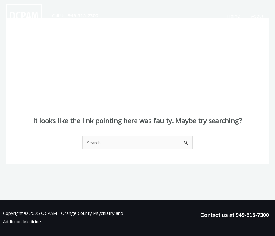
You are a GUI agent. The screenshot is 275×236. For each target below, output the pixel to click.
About (258, 16)
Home (237, 16)
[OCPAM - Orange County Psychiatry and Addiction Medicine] (24, 15)
